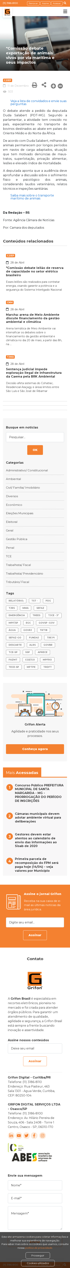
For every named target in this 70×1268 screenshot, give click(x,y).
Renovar (33, 3)
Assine (45, 3)
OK (35, 450)
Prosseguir (37, 1255)
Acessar (57, 3)
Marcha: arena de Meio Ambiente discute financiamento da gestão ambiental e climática (33, 318)
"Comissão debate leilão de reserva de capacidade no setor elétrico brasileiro (34, 271)
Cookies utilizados (38, 1263)
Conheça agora (35, 749)
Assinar (35, 935)
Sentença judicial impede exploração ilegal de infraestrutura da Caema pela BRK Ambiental (34, 372)
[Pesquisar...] (35, 437)
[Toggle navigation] (62, 11)
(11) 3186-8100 (10, 3)
